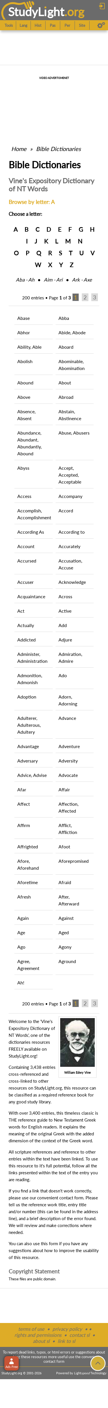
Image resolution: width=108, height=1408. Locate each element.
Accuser (25, 582)
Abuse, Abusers (74, 432)
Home (18, 148)
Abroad (65, 397)
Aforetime (27, 882)
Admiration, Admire (70, 657)
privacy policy (67, 1329)
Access (24, 496)
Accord (65, 510)
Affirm (23, 825)
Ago (21, 947)
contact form (71, 1197)
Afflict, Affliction (67, 828)
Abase (23, 318)
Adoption (26, 696)
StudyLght (36, 12)
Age (21, 932)
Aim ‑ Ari (53, 280)
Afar (21, 789)
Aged (63, 932)
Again (23, 918)
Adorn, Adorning (67, 700)
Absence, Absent (26, 415)
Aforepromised (73, 861)
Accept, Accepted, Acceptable (69, 474)
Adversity (68, 760)
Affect (23, 804)
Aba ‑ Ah (25, 280)
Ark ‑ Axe (82, 280)
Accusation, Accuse (70, 564)
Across (65, 596)
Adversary (27, 760)
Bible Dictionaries (58, 148)
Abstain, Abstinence (69, 415)
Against (66, 918)
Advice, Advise (32, 775)
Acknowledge (72, 582)
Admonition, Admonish (29, 679)
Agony (64, 947)
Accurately (69, 546)
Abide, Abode (72, 332)
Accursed (26, 560)
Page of (60, 297)
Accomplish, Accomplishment (34, 514)
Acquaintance (31, 596)
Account (26, 546)
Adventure (69, 746)
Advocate (68, 775)
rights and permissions (37, 1335)
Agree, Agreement (28, 964)
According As (30, 532)
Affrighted (27, 846)
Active (64, 611)
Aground (67, 961)
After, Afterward (68, 900)
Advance (67, 718)
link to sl (66, 1341)
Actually (25, 625)
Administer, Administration (32, 657)
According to (71, 532)
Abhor (23, 332)
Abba (63, 318)
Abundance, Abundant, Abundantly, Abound (29, 443)
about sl (41, 1341)
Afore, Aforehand (28, 864)
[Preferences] (101, 25)
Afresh (24, 896)
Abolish (25, 361)
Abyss (23, 468)
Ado (62, 675)
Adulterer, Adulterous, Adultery (29, 725)
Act (20, 611)
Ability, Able (29, 347)
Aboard (65, 347)
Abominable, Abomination (71, 364)
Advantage (28, 746)
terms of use (31, 1329)
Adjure (65, 639)
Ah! (20, 982)
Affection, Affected (68, 807)
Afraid (64, 882)
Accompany (70, 496)
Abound (25, 382)
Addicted (26, 639)
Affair (64, 789)
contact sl (79, 1335)
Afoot (64, 846)
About (64, 382)
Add (62, 625)
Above (23, 397)
